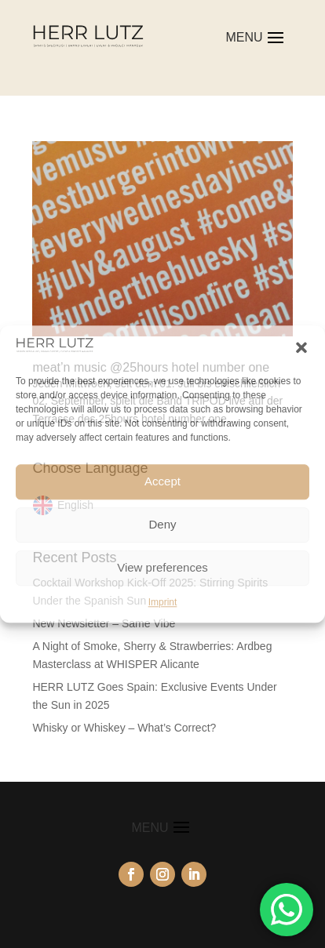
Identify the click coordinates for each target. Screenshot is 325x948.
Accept (162, 481)
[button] (301, 347)
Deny (162, 524)
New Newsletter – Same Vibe (103, 623)
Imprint (162, 602)
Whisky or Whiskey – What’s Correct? (124, 727)
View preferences (162, 567)
